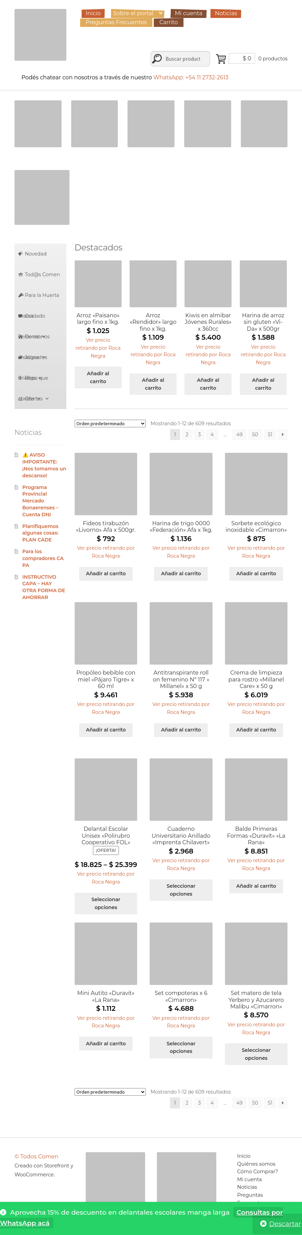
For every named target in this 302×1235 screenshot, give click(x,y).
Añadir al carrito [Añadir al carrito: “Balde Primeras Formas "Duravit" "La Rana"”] (256, 886)
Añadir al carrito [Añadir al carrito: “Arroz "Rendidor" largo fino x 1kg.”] (153, 384)
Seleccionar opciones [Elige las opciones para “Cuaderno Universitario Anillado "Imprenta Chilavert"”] (181, 890)
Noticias (226, 13)
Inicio (93, 13)
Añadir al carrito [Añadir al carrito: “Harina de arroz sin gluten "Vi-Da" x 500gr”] (263, 384)
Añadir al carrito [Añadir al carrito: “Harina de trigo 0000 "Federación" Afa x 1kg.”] (181, 573)
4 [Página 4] (212, 434)
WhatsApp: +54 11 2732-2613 (191, 77)
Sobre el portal (133, 13)
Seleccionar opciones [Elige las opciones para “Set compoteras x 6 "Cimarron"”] (181, 1047)
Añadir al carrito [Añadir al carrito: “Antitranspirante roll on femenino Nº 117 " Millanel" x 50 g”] (181, 730)
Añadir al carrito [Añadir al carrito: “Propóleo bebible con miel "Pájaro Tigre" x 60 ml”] (106, 730)
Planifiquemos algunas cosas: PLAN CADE (40, 533)
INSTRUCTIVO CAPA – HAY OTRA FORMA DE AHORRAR (43, 587)
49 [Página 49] (239, 434)
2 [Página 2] (187, 434)
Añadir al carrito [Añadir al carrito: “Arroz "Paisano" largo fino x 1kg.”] (98, 377)
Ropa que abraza (33, 381)
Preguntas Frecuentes (116, 22)
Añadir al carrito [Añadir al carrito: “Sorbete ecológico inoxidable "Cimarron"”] (256, 573)
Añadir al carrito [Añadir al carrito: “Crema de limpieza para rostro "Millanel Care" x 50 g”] (256, 730)
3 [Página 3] (199, 434)
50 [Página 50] (255, 434)
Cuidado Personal (32, 319)
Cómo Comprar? (257, 1171)
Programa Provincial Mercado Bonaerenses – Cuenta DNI (40, 501)
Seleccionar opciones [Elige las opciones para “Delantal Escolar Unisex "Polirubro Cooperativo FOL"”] (106, 903)
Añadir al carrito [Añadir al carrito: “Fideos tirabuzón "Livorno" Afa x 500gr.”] (106, 573)
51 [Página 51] (270, 434)
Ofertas (37, 398)
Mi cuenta (188, 13)
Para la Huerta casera (38, 299)
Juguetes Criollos (32, 361)
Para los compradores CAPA (43, 558)
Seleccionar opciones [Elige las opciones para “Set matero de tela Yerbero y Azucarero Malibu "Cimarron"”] (256, 1054)
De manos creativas (34, 340)
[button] (98, 347)
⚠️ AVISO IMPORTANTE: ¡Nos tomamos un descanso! (44, 465)
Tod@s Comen (40, 278)
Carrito (168, 22)
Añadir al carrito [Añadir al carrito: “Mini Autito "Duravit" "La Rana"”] (106, 1043)
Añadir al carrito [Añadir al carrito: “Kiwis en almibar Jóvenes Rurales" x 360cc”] (208, 384)
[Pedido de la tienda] (110, 423)
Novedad (36, 254)
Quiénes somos (256, 1164)
